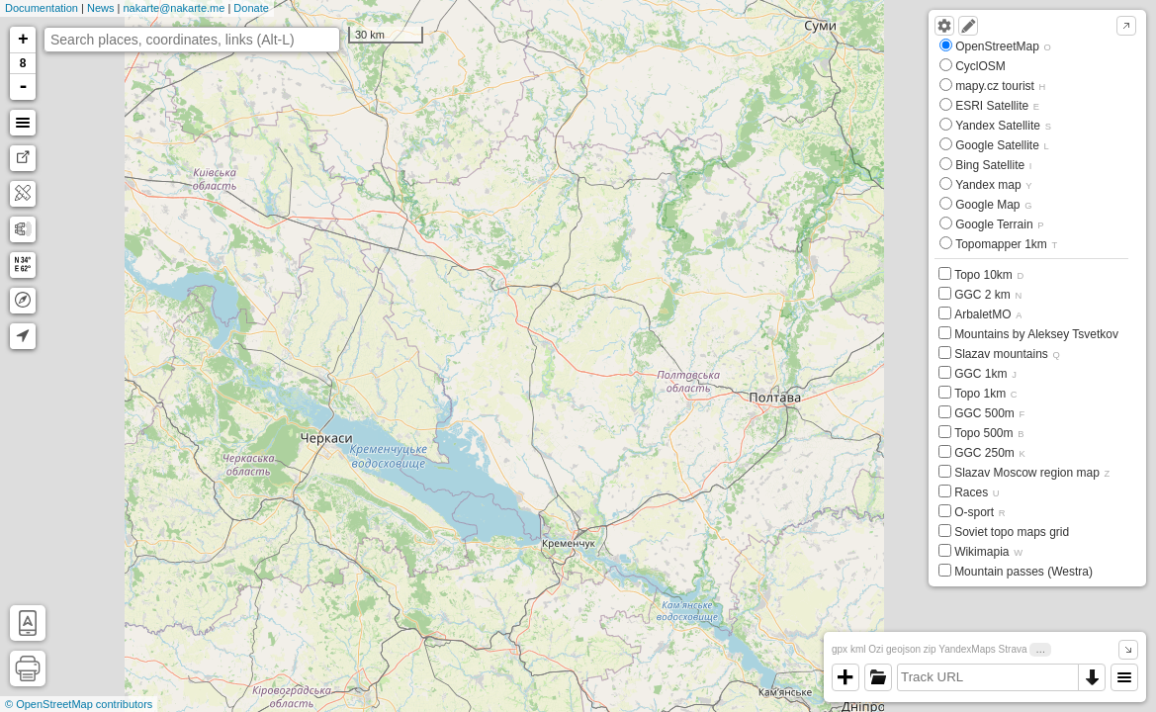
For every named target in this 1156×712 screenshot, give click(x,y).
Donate (250, 8)
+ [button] (23, 39)
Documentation (41, 8)
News (101, 8)
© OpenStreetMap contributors (78, 704)
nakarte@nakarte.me (173, 8)
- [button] (24, 87)
